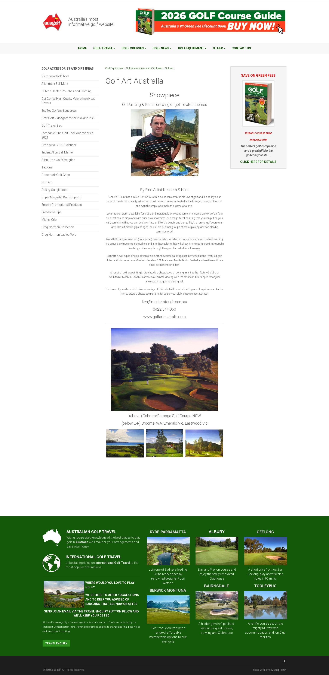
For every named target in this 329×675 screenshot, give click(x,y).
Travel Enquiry (56, 643)
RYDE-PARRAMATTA (168, 532)
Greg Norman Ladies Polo (58, 234)
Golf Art (169, 68)
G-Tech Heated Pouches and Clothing (66, 91)
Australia (82, 542)
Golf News (162, 48)
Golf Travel (104, 48)
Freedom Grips (51, 212)
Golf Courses (134, 48)
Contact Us (241, 48)
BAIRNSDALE (216, 586)
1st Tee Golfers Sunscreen (59, 110)
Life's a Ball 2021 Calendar (58, 145)
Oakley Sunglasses (54, 189)
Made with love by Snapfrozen (269, 669)
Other (219, 48)
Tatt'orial (47, 167)
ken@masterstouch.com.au (164, 302)
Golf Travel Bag (51, 125)
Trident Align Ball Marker (57, 152)
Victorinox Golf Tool (55, 76)
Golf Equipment (192, 48)
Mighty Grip (49, 219)
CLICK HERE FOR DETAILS (258, 162)
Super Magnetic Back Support (61, 197)
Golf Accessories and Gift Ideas (144, 68)
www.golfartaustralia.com (164, 316)
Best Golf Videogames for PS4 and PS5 (68, 118)
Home (82, 48)
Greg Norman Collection (57, 227)
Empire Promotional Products (61, 204)
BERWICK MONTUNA (168, 590)
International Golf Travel (112, 562)
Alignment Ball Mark (54, 83)
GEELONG (265, 532)
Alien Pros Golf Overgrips (58, 160)
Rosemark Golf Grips (55, 175)
